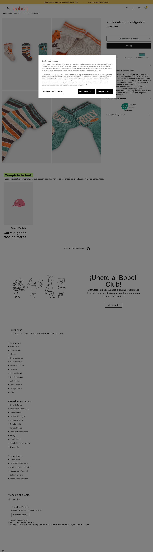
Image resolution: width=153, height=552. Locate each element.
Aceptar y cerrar (104, 91)
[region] (77, 76)
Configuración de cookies (53, 91)
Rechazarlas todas (86, 91)
